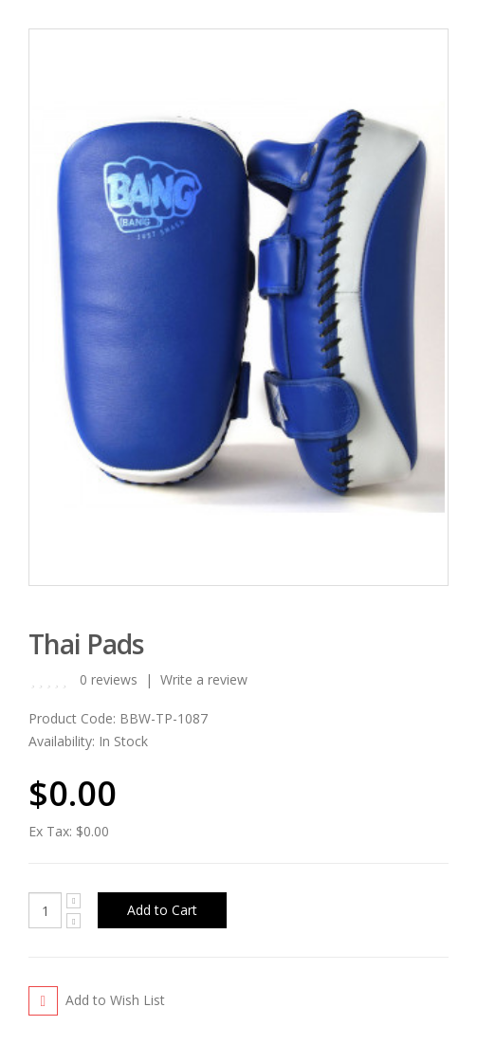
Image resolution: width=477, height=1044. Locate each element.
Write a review (204, 679)
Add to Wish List (115, 1000)
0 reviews (109, 679)
